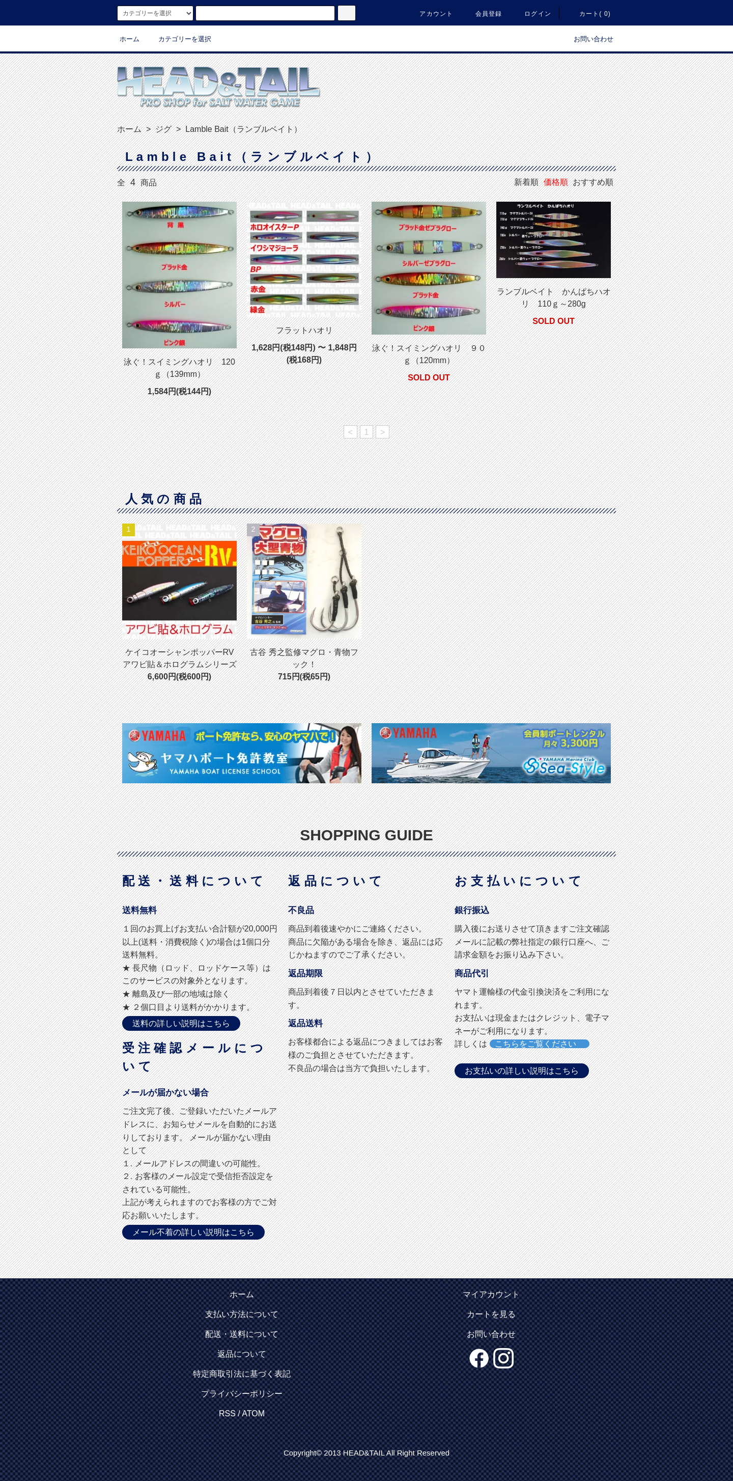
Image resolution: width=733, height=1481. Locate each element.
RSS (227, 1413)
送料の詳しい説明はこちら (181, 1023)
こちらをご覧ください (539, 1043)
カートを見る (491, 1314)
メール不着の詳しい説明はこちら (193, 1232)
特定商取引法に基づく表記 (242, 1373)
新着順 (526, 182)
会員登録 (482, 13)
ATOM (253, 1413)
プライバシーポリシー (242, 1393)
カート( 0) (589, 13)
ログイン (531, 13)
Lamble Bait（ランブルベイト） (242, 129)
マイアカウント (491, 1294)
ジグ (162, 129)
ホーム (129, 39)
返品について (241, 1354)
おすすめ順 (593, 182)
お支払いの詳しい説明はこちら (522, 1070)
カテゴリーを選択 (178, 39)
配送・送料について (241, 1334)
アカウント (430, 13)
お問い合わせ (587, 39)
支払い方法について (241, 1314)
